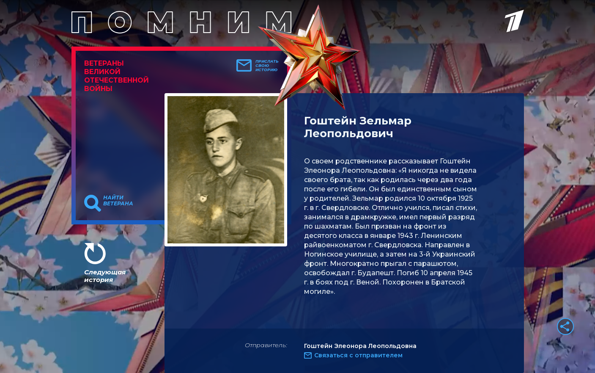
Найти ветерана (118, 201)
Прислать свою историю (267, 65)
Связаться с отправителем (358, 355)
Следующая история (105, 276)
